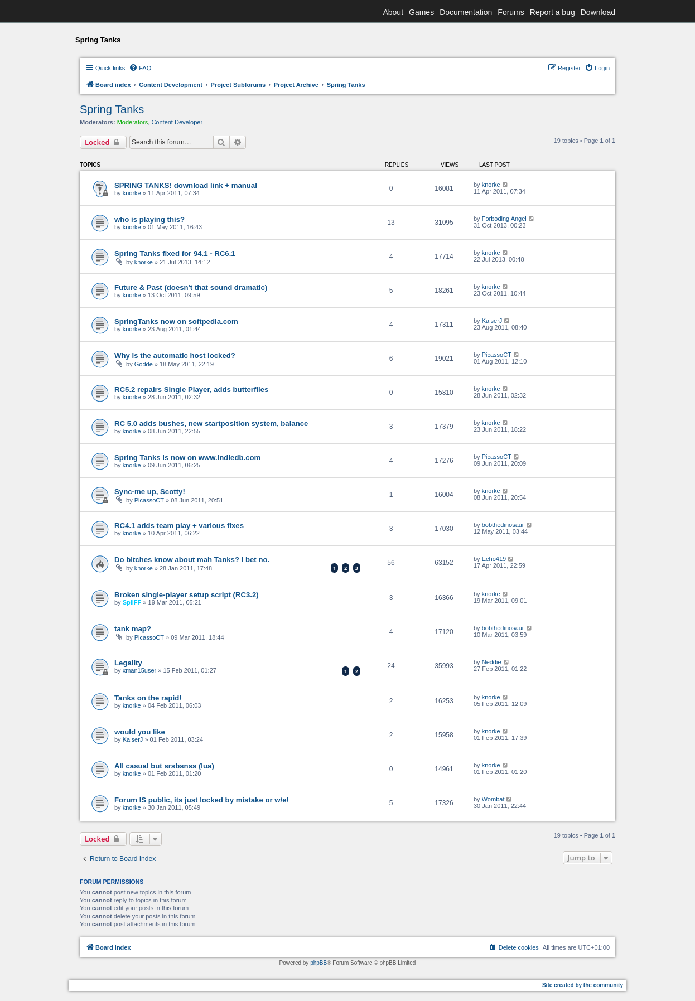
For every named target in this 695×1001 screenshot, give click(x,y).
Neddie (491, 662)
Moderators (132, 122)
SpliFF (132, 602)
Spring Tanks (112, 109)
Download (598, 12)
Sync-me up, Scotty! (149, 491)
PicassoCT (496, 354)
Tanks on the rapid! (148, 698)
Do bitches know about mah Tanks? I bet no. (191, 559)
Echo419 (494, 558)
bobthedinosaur (503, 524)
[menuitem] (140, 68)
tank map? (132, 629)
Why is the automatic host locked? (174, 355)
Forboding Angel (504, 218)
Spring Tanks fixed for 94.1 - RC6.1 (174, 253)
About (393, 12)
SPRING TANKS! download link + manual (185, 185)
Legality (128, 663)
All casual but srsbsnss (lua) (164, 766)
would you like (139, 732)
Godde (143, 364)
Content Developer (176, 122)
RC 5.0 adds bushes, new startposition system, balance (211, 423)
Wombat (493, 799)
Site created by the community (582, 985)
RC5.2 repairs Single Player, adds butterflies (191, 389)
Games (421, 12)
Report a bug (552, 12)
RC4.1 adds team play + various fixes (179, 525)
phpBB (318, 963)
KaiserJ (492, 320)
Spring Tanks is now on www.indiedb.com (187, 457)
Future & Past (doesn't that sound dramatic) (190, 287)
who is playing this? (149, 219)
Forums (511, 12)
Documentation (466, 12)
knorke (132, 193)
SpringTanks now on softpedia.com (176, 321)
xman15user (140, 670)
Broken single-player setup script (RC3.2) (186, 595)
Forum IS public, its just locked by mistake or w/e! (201, 800)
